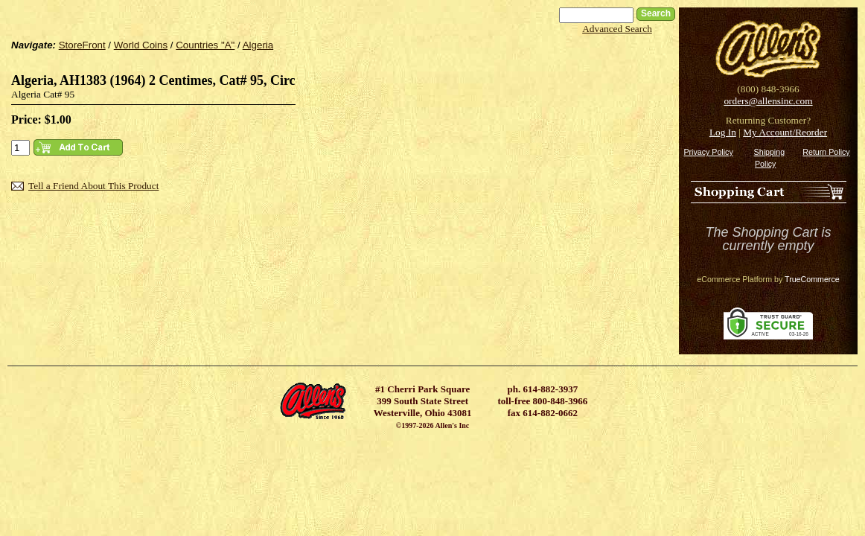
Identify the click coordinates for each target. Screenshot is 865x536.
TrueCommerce (812, 279)
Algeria (258, 45)
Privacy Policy (707, 151)
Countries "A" (205, 45)
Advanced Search (617, 28)
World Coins (140, 45)
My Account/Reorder (785, 132)
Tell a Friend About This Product (93, 185)
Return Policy (825, 151)
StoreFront (82, 45)
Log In (722, 132)
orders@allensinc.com (768, 100)
